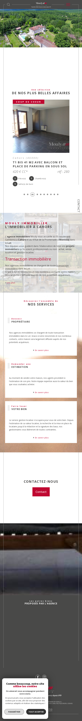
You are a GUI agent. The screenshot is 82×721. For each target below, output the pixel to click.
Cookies (70, 703)
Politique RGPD (61, 703)
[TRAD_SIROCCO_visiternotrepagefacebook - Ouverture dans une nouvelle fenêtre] (37, 677)
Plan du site (25, 703)
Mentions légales (36, 703)
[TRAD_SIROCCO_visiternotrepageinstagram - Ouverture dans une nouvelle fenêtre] (44, 677)
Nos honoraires (14, 703)
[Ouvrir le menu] (68, 4)
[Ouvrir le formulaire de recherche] (8, 4)
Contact (79, 205)
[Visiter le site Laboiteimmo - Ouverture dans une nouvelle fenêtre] (41, 712)
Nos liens (52, 703)
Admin (46, 703)
